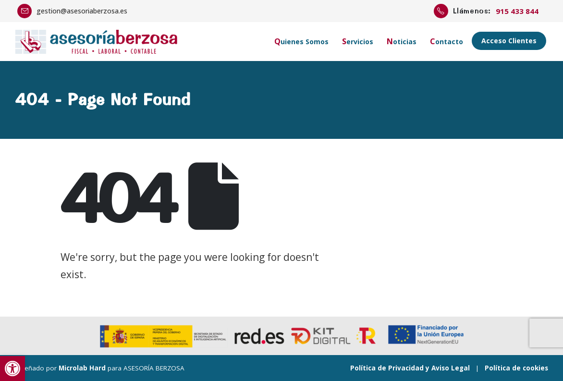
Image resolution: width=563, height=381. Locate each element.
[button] (12, 368)
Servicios (357, 41)
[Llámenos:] (489, 11)
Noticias (401, 41)
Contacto (446, 41)
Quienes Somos (301, 41)
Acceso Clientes (509, 40)
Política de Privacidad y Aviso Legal (410, 368)
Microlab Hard (82, 368)
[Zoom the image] (96, 35)
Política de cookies (516, 368)
